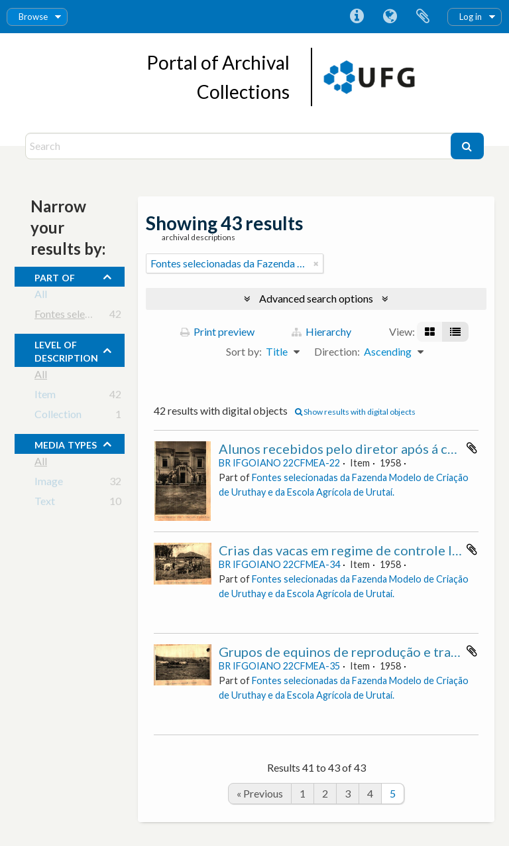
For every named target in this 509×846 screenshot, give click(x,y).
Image (48, 483)
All (40, 296)
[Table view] (455, 332)
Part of (54, 276)
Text (44, 503)
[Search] (239, 146)
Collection (58, 416)
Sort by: (244, 351)
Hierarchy (321, 331)
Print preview (217, 331)
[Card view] (430, 332)
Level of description (66, 349)
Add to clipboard (472, 448)
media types (65, 443)
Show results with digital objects (355, 412)
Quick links (356, 16)
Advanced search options (316, 298)
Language (389, 16)
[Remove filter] (316, 263)
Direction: (337, 351)
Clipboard (422, 16)
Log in (470, 16)
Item (45, 396)
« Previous (260, 793)
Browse (33, 16)
